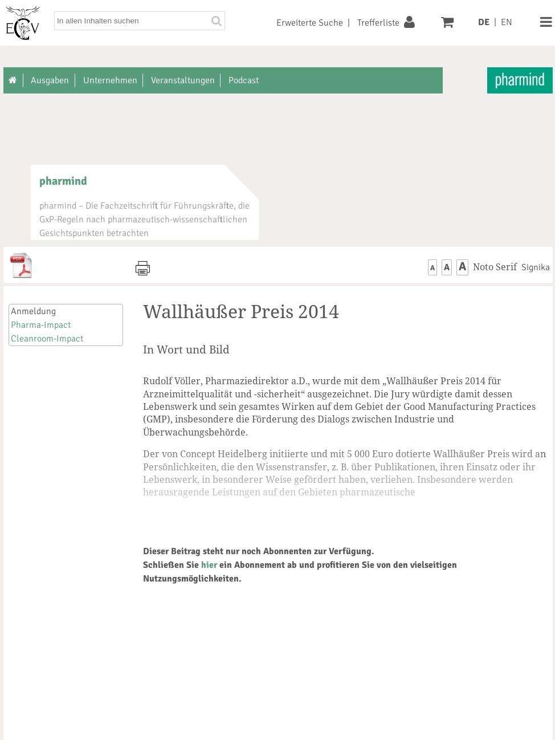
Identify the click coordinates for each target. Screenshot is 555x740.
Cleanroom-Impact (47, 338)
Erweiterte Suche (309, 23)
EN (506, 22)
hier (209, 565)
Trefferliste (378, 23)
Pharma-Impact (41, 325)
